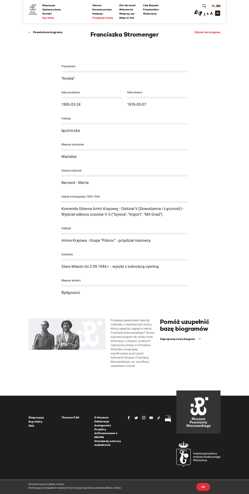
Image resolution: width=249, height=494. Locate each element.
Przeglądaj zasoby (102, 17)
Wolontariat (126, 9)
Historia (97, 5)
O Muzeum (101, 417)
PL (213, 6)
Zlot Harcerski (127, 5)
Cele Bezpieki (150, 5)
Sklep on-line (126, 17)
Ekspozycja (48, 5)
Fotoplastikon (151, 9)
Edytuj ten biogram (207, 32)
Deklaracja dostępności (102, 423)
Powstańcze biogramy (48, 32)
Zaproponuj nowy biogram (178, 339)
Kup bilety (48, 17)
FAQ (31, 426)
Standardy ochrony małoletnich (107, 443)
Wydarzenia (150, 13)
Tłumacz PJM (70, 417)
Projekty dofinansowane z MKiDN (105, 433)
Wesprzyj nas (127, 13)
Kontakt (47, 13)
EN (218, 6)
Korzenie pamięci (102, 9)
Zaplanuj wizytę (51, 9)
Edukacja (97, 13)
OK (203, 486)
